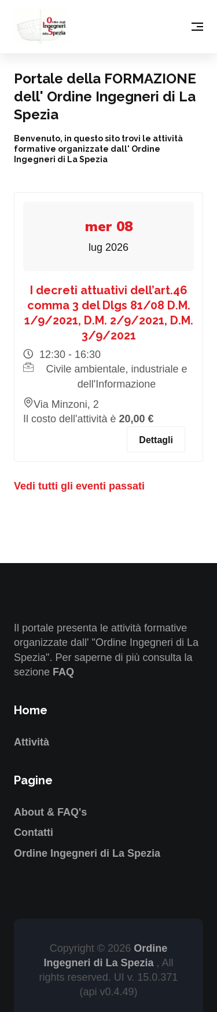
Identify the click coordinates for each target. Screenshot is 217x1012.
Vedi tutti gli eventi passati (79, 486)
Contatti (33, 832)
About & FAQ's (50, 812)
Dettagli (156, 440)
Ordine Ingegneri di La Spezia (87, 853)
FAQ (63, 672)
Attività (31, 742)
